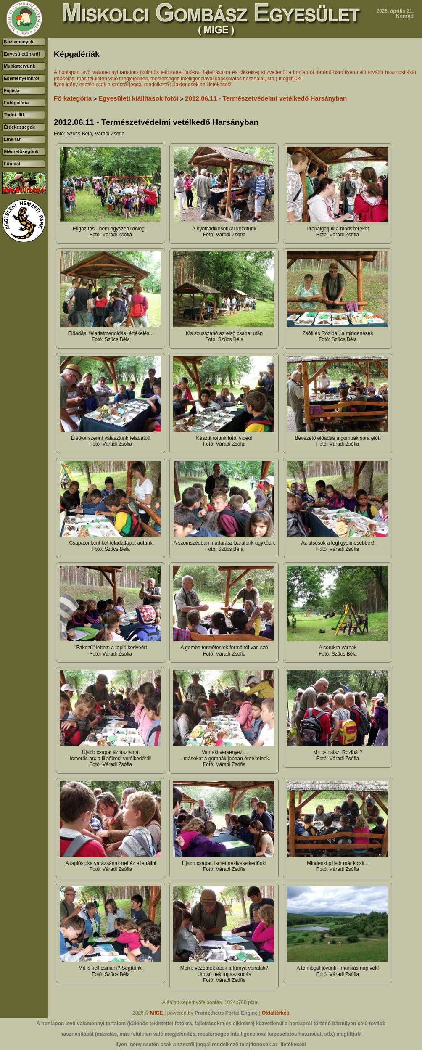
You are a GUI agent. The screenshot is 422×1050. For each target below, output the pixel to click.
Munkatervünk (19, 66)
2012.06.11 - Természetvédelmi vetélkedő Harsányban (266, 98)
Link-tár (12, 139)
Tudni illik (14, 114)
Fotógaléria (16, 102)
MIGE (156, 1013)
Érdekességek (19, 127)
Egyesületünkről (22, 53)
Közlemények (18, 41)
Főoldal (12, 163)
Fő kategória (73, 98)
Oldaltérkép (276, 1013)
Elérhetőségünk (21, 151)
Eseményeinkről (21, 78)
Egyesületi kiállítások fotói (138, 98)
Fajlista (12, 90)
